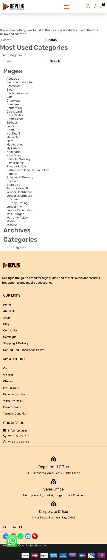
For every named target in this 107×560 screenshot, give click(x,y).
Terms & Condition (18, 188)
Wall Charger (15, 214)
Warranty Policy (17, 218)
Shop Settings (19, 203)
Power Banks (15, 163)
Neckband (13, 152)
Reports (11, 174)
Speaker (12, 181)
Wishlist (11, 221)
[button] (66, 7)
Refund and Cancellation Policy (27, 170)
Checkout (13, 100)
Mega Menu (14, 137)
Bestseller (13, 86)
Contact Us (14, 108)
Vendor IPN (14, 207)
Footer (11, 126)
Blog (9, 89)
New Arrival (14, 155)
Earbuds (12, 122)
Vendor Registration (19, 210)
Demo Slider (14, 119)
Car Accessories (17, 93)
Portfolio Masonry (18, 159)
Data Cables (14, 115)
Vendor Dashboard (19, 192)
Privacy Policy (16, 166)
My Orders (13, 148)
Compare (12, 104)
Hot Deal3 (13, 133)
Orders (14, 199)
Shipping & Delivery (19, 177)
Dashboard (14, 111)
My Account (14, 144)
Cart (9, 97)
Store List (13, 185)
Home (10, 130)
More (9, 141)
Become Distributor (19, 82)
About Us (12, 78)
